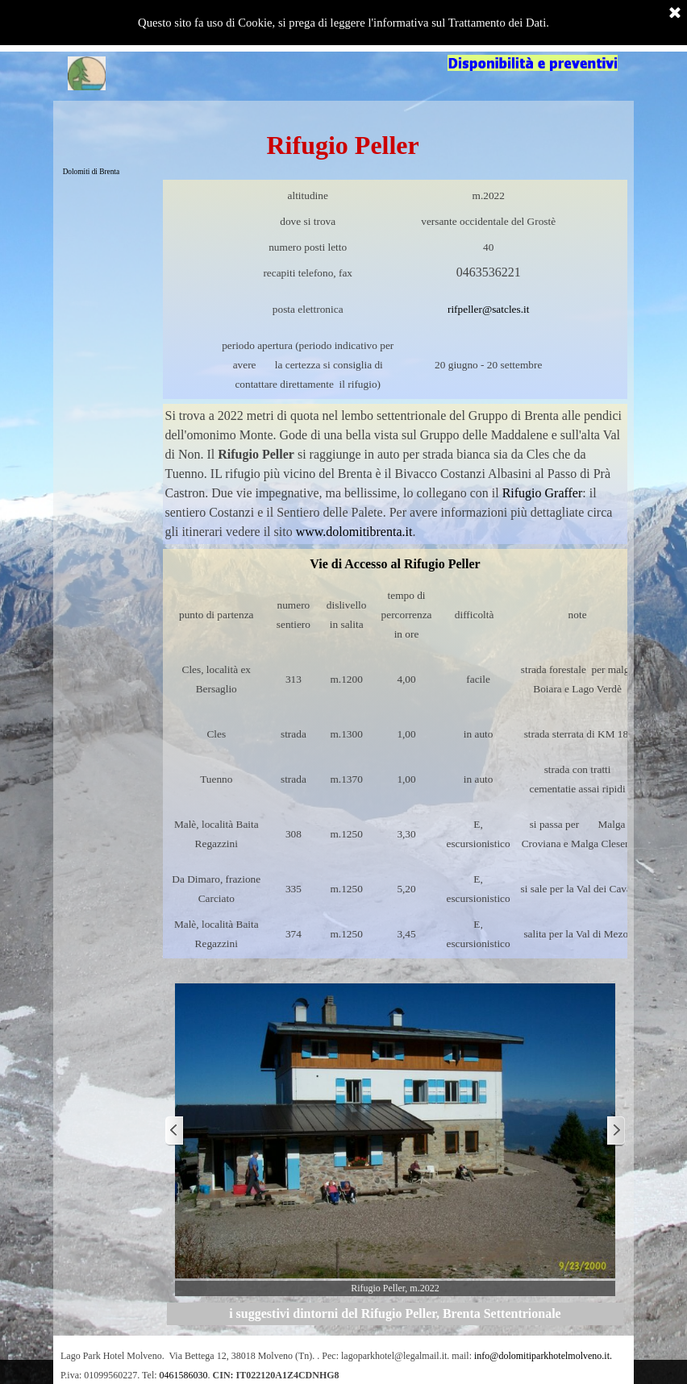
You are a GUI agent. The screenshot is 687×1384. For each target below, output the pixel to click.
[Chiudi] (675, 13)
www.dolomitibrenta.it (354, 531)
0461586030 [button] (184, 1375)
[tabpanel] (395, 289)
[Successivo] (615, 1131)
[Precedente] (175, 1131)
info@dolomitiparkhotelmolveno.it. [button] (543, 1355)
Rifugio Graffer (542, 493)
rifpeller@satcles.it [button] (488, 309)
